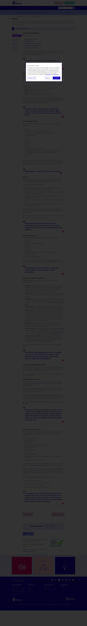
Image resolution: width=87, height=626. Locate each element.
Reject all (48, 78)
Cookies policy (56, 74)
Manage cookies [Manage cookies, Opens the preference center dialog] (32, 78)
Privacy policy (48, 74)
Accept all (56, 78)
